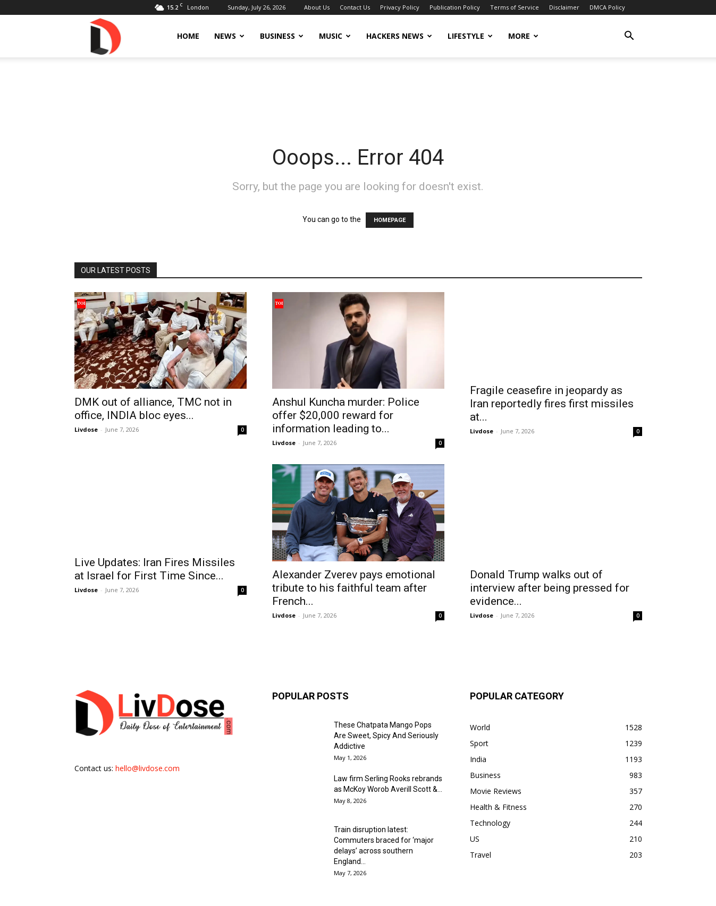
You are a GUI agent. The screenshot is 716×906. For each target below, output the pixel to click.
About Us (317, 7)
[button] (629, 37)
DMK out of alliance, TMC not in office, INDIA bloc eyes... (153, 409)
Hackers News (399, 36)
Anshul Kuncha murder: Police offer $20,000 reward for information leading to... (345, 415)
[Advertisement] (358, 94)
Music (335, 36)
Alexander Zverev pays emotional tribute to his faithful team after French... (353, 575)
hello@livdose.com (147, 756)
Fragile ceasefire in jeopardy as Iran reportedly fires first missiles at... (552, 403)
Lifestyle (470, 36)
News (229, 36)
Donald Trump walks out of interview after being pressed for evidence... (549, 575)
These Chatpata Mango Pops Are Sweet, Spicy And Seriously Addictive (386, 723)
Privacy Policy (399, 7)
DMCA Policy (607, 7)
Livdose (86, 429)
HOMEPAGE (390, 220)
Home (188, 36)
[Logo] (104, 36)
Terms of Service (514, 7)
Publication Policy (454, 7)
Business (282, 36)
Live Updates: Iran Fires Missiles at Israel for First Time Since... (154, 569)
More (523, 36)
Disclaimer (564, 7)
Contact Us (355, 7)
